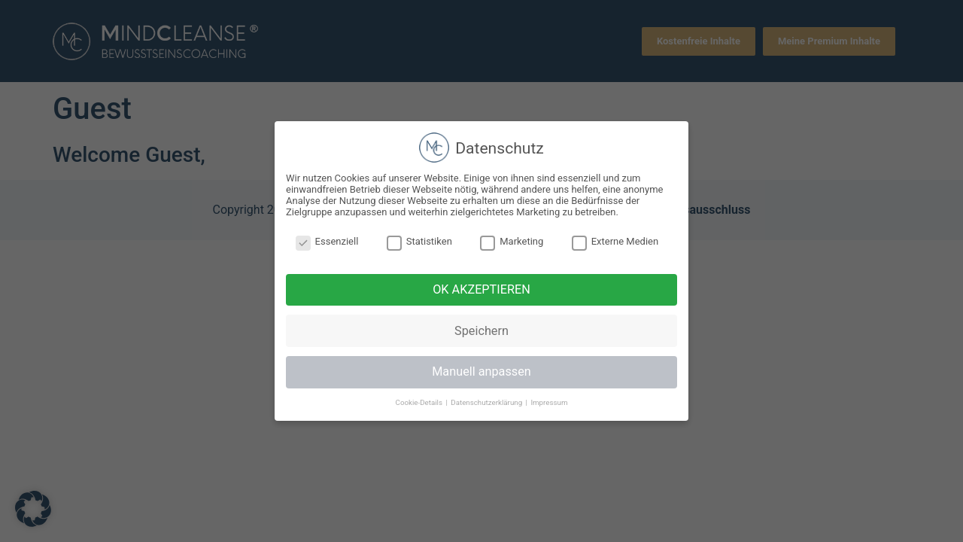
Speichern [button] (481, 331)
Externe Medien (615, 241)
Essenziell (327, 241)
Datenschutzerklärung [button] (487, 402)
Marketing (511, 241)
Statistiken (419, 241)
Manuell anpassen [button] (481, 371)
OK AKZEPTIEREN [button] (481, 289)
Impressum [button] (548, 402)
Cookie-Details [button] (420, 402)
